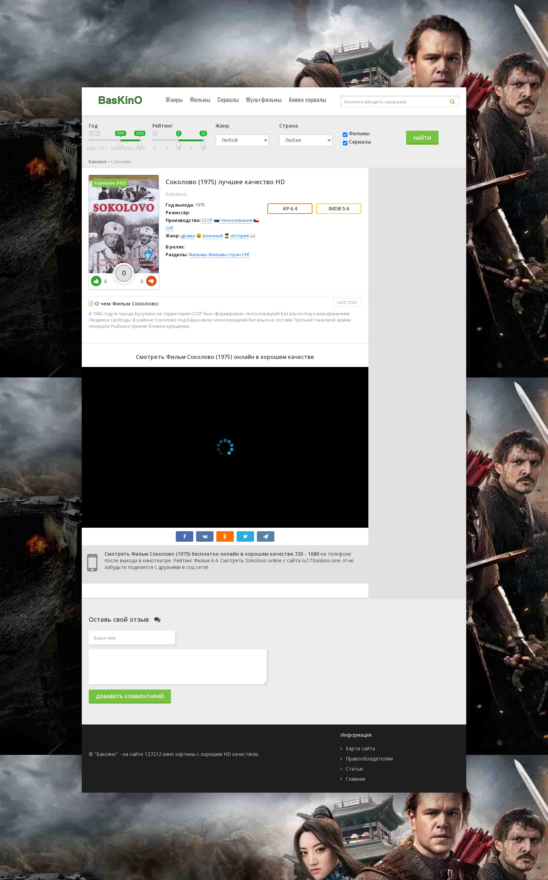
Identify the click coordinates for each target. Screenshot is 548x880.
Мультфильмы (264, 99)
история (240, 235)
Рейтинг (162, 125)
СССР (207, 220)
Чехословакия (236, 220)
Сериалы (228, 99)
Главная (355, 779)
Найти (422, 138)
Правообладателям (369, 758)
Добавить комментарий (130, 696)
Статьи (354, 768)
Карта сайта (360, 748)
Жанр (222, 125)
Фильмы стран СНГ (229, 254)
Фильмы (200, 99)
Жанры (174, 99)
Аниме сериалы (307, 99)
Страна (288, 125)
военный (213, 235)
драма (188, 235)
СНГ (170, 228)
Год (93, 125)
